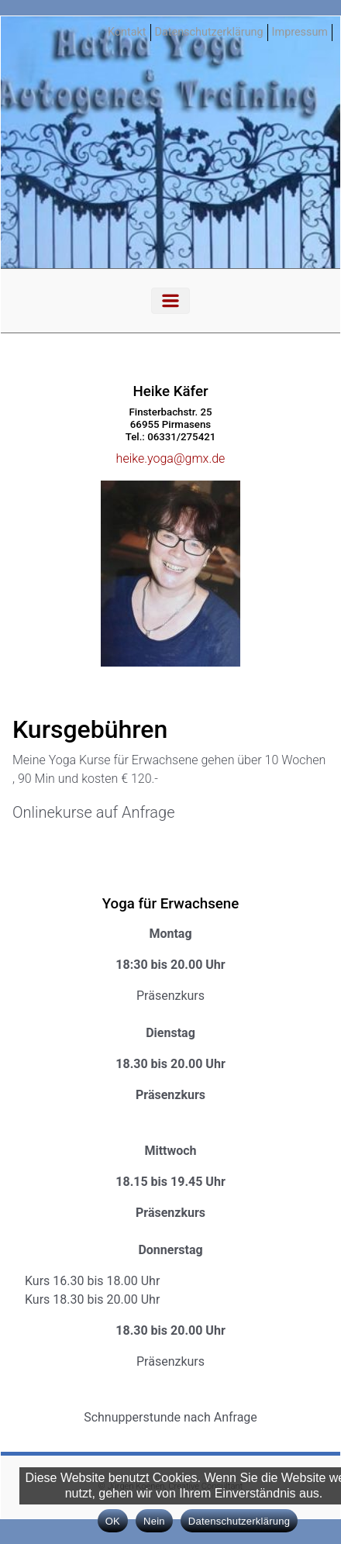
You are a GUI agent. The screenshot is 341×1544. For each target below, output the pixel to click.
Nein (154, 1521)
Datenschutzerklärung (209, 32)
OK (112, 1521)
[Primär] (170, 301)
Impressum (300, 32)
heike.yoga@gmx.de (171, 458)
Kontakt (127, 32)
